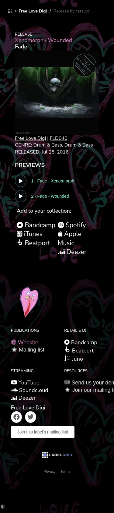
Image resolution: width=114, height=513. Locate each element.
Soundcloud (29, 390)
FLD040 (58, 138)
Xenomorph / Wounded (43, 40)
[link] (8, 12)
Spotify (72, 225)
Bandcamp (36, 225)
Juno (73, 359)
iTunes (30, 234)
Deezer (72, 252)
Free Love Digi (33, 11)
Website (24, 342)
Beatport (33, 243)
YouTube (25, 382)
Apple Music (69, 238)
